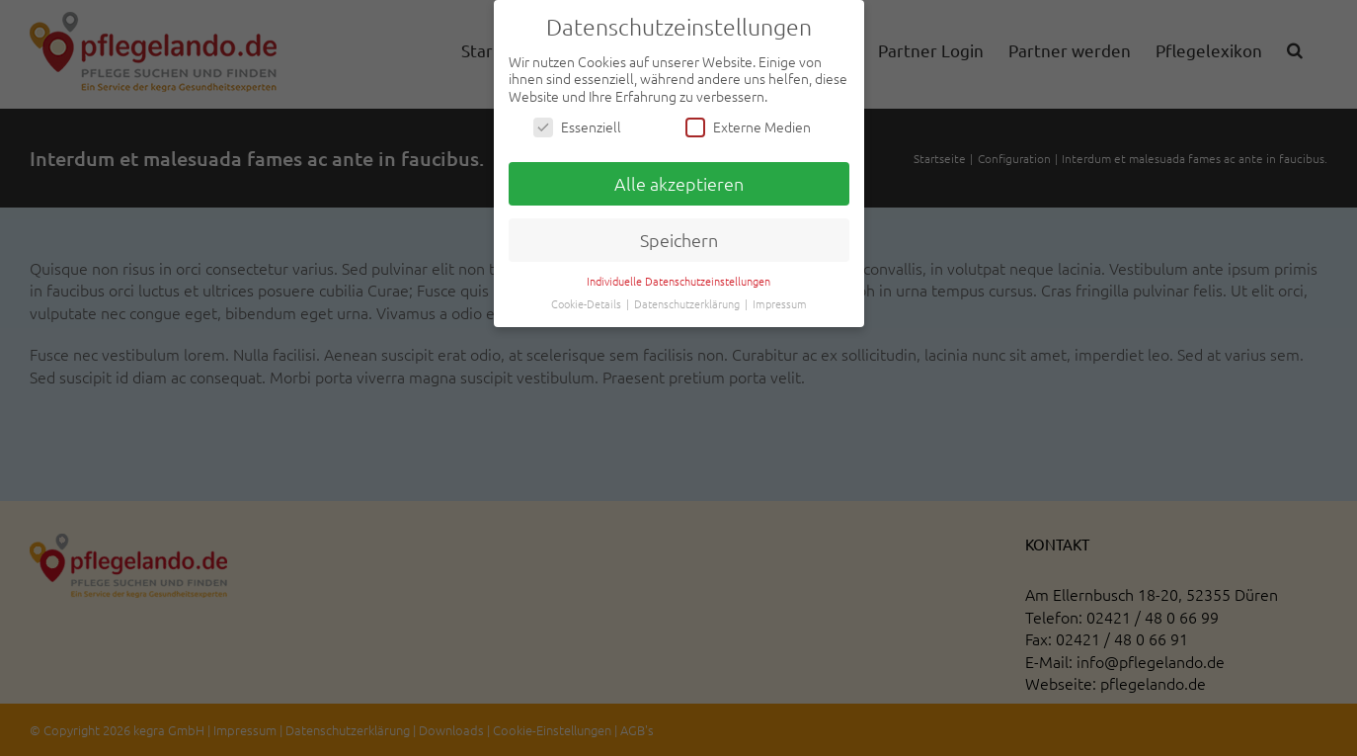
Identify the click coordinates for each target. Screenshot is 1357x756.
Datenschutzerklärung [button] (688, 303)
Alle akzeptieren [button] (679, 183)
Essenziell (577, 127)
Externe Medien (748, 127)
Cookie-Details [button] (587, 303)
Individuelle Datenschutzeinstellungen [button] (678, 281)
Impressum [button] (780, 303)
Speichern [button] (679, 239)
